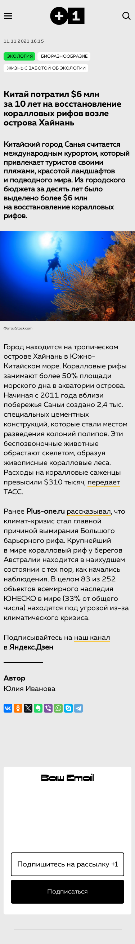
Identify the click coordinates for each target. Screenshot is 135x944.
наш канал (92, 637)
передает (103, 482)
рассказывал (89, 511)
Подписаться (67, 891)
